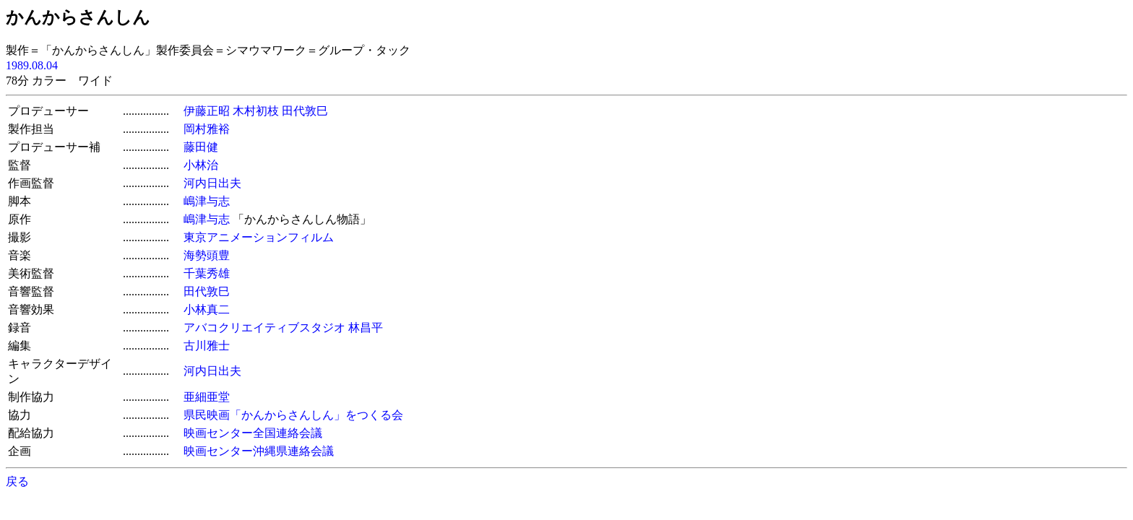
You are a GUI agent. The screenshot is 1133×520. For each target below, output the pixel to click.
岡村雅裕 (207, 129)
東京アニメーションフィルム (259, 237)
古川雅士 (207, 345)
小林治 (201, 165)
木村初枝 (256, 111)
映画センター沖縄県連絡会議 (259, 451)
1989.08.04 (32, 65)
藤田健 (201, 147)
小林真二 (207, 309)
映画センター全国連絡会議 (253, 433)
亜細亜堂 (207, 397)
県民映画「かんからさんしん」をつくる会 (293, 415)
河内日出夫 (212, 183)
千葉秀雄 (207, 273)
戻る (17, 481)
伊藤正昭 (207, 111)
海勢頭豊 (207, 255)
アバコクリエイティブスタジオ (264, 327)
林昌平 (365, 327)
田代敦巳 (305, 111)
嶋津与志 (207, 201)
